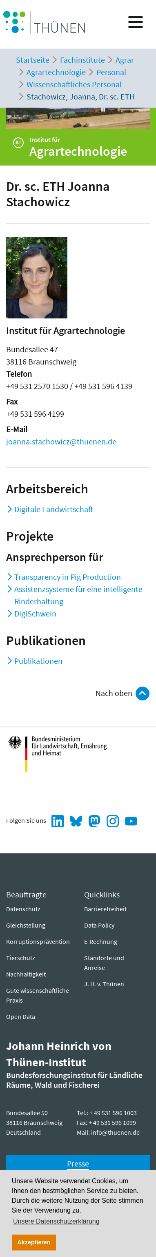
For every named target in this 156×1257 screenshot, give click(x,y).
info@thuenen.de (115, 1132)
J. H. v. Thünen (104, 984)
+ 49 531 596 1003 (113, 1113)
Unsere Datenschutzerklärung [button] (56, 1221)
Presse (78, 1163)
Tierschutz (20, 958)
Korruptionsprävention (38, 941)
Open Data (20, 1016)
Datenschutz (23, 909)
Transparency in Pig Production (67, 577)
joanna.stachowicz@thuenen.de (61, 441)
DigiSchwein (35, 613)
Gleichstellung (25, 925)
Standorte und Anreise (104, 963)
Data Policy (99, 925)
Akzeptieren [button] (34, 1242)
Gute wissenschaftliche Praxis (37, 995)
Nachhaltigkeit (26, 974)
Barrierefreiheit (105, 909)
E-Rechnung (100, 941)
